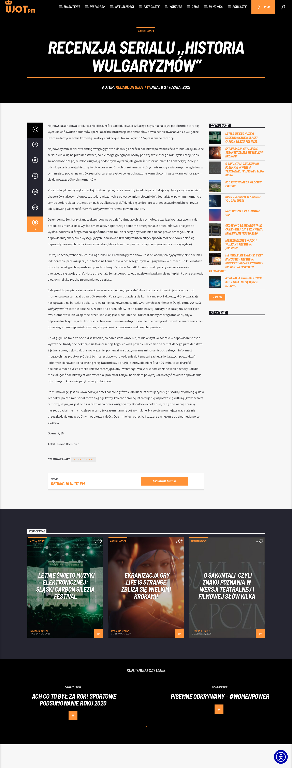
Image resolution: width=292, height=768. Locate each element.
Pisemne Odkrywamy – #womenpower (220, 720)
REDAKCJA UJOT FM (132, 99)
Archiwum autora (164, 504)
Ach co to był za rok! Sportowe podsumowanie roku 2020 (74, 723)
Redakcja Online (39, 654)
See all (217, 321)
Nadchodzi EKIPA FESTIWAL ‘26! (242, 236)
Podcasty (239, 6)
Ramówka (216, 6)
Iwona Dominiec (83, 483)
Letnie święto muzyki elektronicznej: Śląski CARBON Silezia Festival (241, 161)
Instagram (97, 6)
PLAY (264, 7)
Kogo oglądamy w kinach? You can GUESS (243, 222)
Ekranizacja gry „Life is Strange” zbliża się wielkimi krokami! (244, 176)
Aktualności (124, 6)
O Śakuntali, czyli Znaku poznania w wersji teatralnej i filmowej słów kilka (244, 193)
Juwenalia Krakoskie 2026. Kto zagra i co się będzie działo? (243, 305)
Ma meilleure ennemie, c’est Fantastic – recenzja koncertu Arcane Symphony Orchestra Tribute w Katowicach (236, 286)
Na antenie (72, 6)
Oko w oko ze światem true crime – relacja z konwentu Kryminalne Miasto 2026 (244, 253)
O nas (195, 6)
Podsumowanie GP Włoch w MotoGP (243, 208)
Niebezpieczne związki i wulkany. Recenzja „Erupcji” (241, 268)
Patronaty (152, 6)
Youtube (175, 6)
